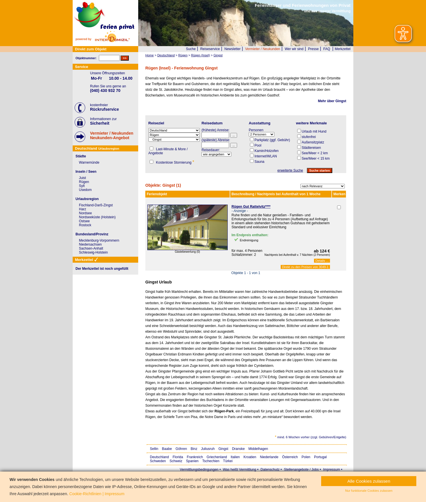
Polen (305, 457)
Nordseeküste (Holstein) (97, 217)
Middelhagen (258, 449)
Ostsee (84, 221)
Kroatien (250, 457)
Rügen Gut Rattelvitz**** (251, 207)
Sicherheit (99, 123)
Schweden (158, 461)
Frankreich (195, 457)
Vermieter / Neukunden (262, 49)
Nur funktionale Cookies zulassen (368, 490)
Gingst (223, 449)
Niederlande (269, 457)
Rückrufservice (104, 109)
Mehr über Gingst (332, 101)
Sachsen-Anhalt (91, 248)
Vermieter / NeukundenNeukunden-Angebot (111, 135)
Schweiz (176, 461)
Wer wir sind (294, 49)
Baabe (167, 449)
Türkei (228, 461)
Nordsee (85, 213)
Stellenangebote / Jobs (301, 470)
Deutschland (159, 457)
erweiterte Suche (290, 170)
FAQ (326, 49)
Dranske (238, 449)
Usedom (85, 190)
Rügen (84, 182)
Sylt (82, 186)
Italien (235, 457)
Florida (178, 457)
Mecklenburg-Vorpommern (99, 240)
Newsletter (232, 49)
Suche (191, 49)
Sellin (154, 449)
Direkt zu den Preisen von (305, 267)
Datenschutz (270, 470)
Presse (313, 49)
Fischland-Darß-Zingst (96, 205)
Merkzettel (342, 49)
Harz (82, 209)
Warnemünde (89, 162)
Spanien (192, 461)
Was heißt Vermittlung (239, 470)
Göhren (181, 449)
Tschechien (210, 461)
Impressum (331, 470)
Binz (194, 449)
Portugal (320, 457)
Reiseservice (210, 49)
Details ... (322, 260)
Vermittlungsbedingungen (199, 470)
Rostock (85, 225)
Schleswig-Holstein (93, 252)
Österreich (290, 457)
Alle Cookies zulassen (368, 481)
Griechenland (217, 457)
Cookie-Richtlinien (85, 493)
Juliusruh (208, 449)
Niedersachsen (90, 244)
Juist (82, 178)
